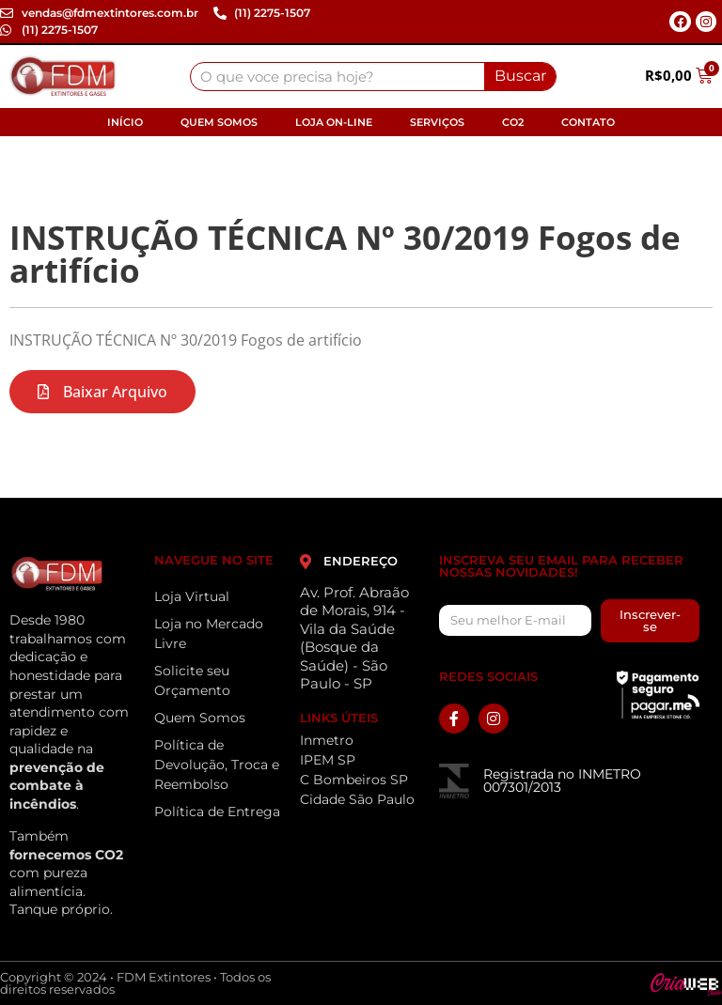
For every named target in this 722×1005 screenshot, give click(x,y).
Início (125, 122)
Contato (588, 122)
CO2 (513, 122)
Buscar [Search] (520, 76)
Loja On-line (333, 122)
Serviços (437, 122)
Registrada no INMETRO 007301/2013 (562, 780)
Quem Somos (219, 122)
